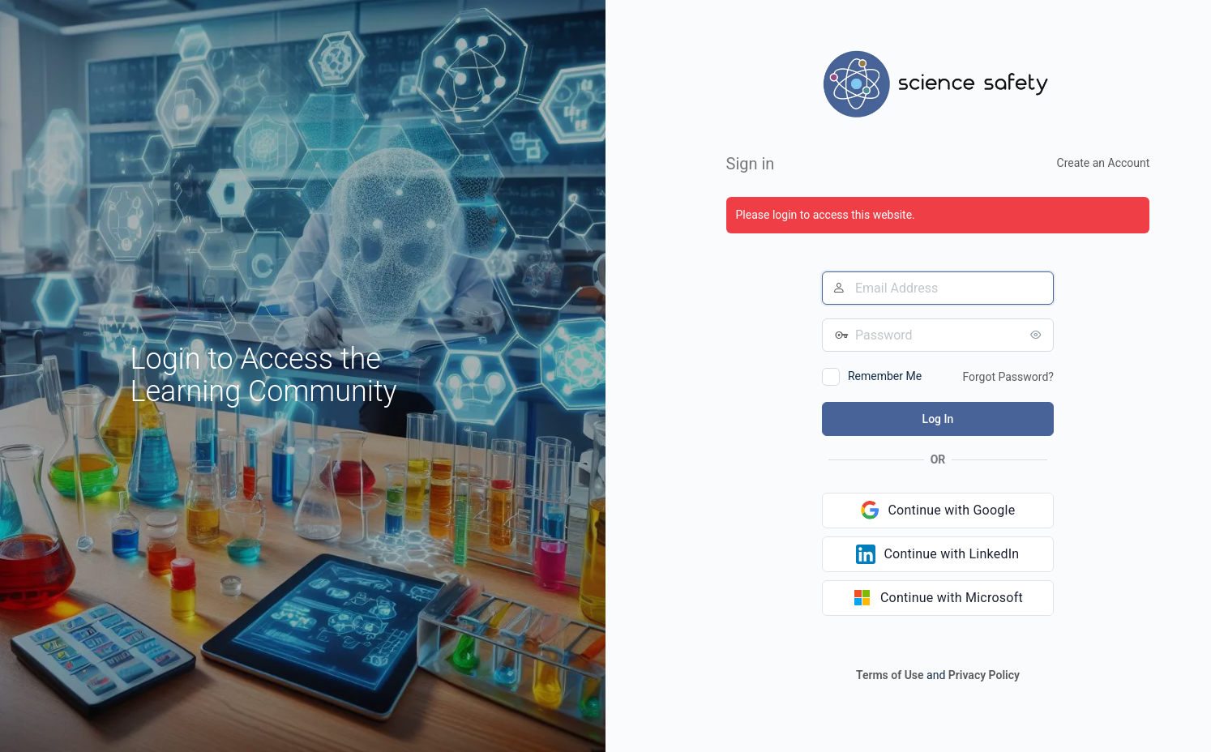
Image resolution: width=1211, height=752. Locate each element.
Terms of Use (890, 675)
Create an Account (1103, 162)
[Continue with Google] (938, 510)
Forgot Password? (1008, 376)
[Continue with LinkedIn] (938, 554)
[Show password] (1037, 334)
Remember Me (885, 376)
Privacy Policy (984, 675)
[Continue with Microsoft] (938, 598)
